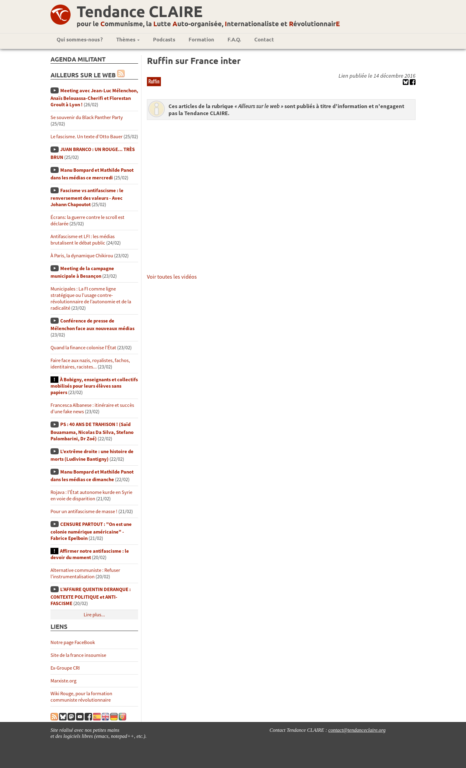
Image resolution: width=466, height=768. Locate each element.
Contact (264, 39)
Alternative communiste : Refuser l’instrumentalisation (85, 573)
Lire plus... (94, 614)
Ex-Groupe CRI (65, 668)
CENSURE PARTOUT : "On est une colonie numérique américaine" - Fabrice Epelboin (91, 531)
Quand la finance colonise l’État (83, 347)
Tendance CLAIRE (140, 11)
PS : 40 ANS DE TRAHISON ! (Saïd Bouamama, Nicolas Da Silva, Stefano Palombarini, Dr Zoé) (92, 431)
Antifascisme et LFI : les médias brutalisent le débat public (82, 239)
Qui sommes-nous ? (80, 39)
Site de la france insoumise (78, 655)
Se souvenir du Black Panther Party (86, 117)
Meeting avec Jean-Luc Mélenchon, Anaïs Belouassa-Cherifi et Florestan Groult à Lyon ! (94, 97)
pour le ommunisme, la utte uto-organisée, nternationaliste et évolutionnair (208, 23)
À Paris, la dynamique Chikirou (81, 255)
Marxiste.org (63, 681)
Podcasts (164, 39)
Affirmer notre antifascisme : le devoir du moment (89, 554)
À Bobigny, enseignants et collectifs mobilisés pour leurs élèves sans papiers (94, 386)
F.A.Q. (234, 39)
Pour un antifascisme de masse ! (83, 511)
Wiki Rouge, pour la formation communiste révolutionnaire (81, 696)
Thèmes (128, 39)
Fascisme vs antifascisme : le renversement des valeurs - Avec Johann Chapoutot (86, 197)
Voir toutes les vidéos (172, 276)
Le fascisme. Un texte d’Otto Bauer (86, 136)
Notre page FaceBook (72, 642)
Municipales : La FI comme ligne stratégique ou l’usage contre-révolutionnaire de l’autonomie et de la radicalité (90, 298)
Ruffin (153, 81)
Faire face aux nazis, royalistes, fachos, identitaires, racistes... (90, 363)
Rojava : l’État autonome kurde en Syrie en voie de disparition (91, 495)
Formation (201, 39)
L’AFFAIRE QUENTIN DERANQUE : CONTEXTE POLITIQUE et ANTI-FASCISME (90, 596)
